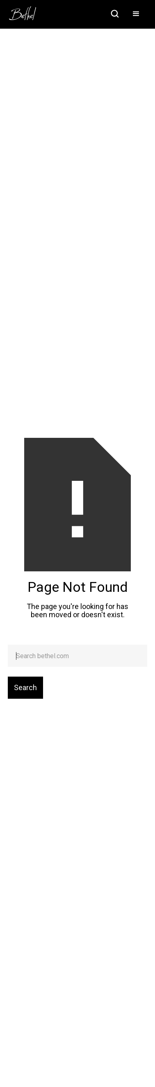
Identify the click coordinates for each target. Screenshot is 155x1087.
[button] (136, 14)
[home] (27, 10)
